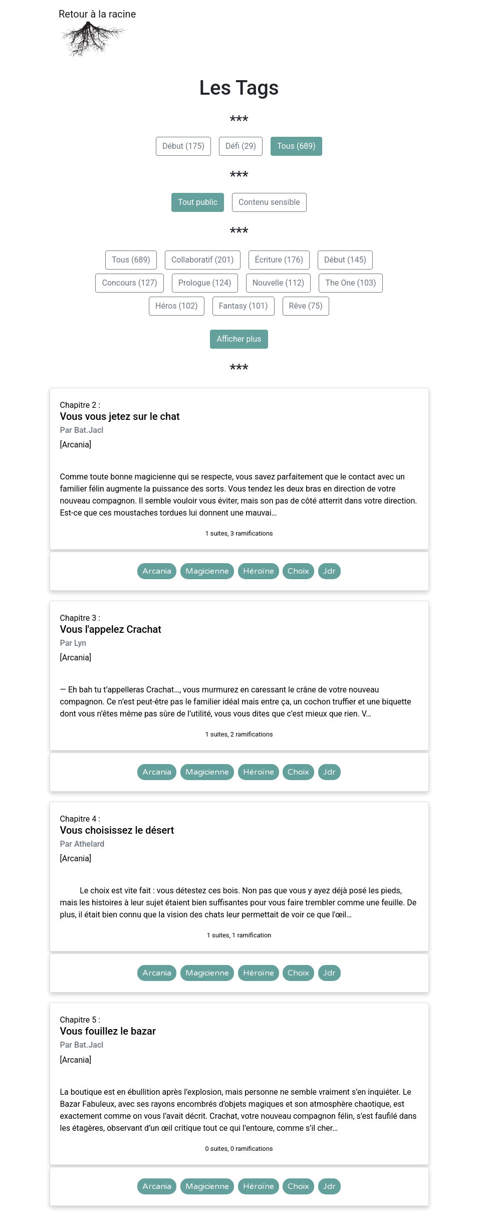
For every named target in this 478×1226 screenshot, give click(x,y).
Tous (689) (296, 146)
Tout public (197, 202)
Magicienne (207, 571)
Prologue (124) (204, 283)
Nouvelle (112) (279, 283)
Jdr (329, 571)
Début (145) (345, 260)
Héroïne (258, 571)
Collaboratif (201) (202, 260)
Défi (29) (240, 146)
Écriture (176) (279, 260)
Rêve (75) (306, 306)
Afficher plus (238, 339)
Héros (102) (176, 306)
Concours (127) (129, 283)
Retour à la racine (97, 33)
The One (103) (350, 283)
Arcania (156, 571)
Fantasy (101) (243, 306)
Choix (298, 571)
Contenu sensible (269, 202)
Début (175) (183, 146)
